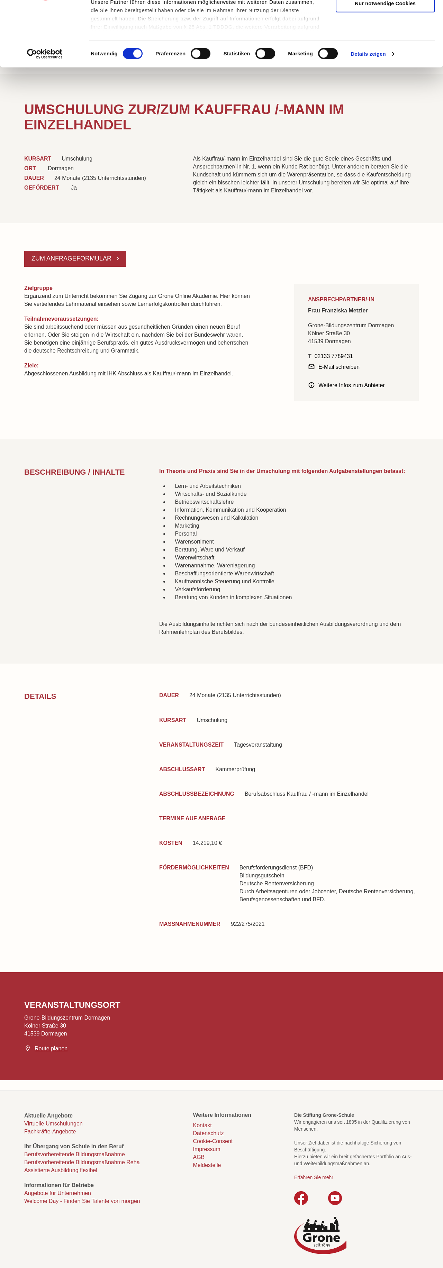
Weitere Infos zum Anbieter (351, 385)
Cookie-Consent (213, 1141)
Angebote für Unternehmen (57, 1193)
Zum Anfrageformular (72, 258)
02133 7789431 (334, 356)
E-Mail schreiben (339, 367)
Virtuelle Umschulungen (53, 1123)
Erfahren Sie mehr (313, 1177)
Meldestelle (207, 1165)
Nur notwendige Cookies (385, 60)
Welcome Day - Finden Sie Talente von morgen (82, 1201)
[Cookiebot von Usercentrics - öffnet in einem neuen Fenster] (45, 111)
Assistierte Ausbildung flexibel (60, 1170)
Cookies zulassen (385, 17)
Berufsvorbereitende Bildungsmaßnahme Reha (82, 1162)
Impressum (206, 1149)
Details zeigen (368, 110)
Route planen (51, 1048)
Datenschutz (208, 1133)
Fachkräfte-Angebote (50, 1131)
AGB (199, 1157)
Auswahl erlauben (385, 39)
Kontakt (202, 1125)
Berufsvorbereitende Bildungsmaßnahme (74, 1154)
